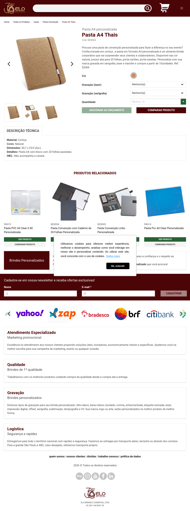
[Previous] (9, 64)
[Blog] (79, 476)
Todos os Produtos (21, 22)
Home (6, 22)
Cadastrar (173, 293)
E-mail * (86, 287)
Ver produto (24, 239)
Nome (7, 287)
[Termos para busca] (92, 8)
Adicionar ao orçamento (106, 110)
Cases (36, 22)
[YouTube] (95, 476)
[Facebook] (103, 476)
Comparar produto (161, 110)
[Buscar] (149, 8)
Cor (84, 75)
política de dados (131, 456)
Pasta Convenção (50, 22)
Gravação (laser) (91, 84)
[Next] (71, 64)
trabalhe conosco (108, 456)
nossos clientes (75, 456)
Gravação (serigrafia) (94, 93)
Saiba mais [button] (113, 256)
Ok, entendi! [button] (118, 266)
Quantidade (88, 102)
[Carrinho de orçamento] (164, 8)
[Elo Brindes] (14, 8)
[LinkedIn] (111, 476)
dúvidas (91, 456)
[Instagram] (87, 476)
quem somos (56, 456)
